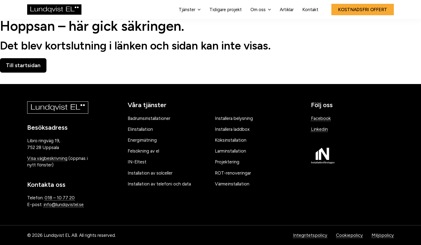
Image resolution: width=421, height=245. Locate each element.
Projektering (227, 162)
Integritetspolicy (310, 235)
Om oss (258, 9)
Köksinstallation (230, 140)
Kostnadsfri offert (362, 9)
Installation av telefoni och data (159, 184)
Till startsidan (23, 65)
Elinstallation (140, 129)
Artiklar (287, 9)
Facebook (321, 118)
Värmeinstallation (232, 184)
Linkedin (319, 129)
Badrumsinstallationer (149, 118)
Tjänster (187, 9)
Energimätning (142, 140)
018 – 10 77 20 (60, 197)
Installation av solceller (150, 173)
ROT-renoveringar (233, 173)
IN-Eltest (137, 162)
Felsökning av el (143, 151)
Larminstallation (230, 151)
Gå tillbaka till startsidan (41, 78)
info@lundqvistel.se (63, 204)
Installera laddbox (232, 129)
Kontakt (310, 9)
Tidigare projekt (225, 9)
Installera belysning (234, 118)
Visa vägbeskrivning (47, 158)
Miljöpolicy (383, 235)
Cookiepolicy (349, 235)
